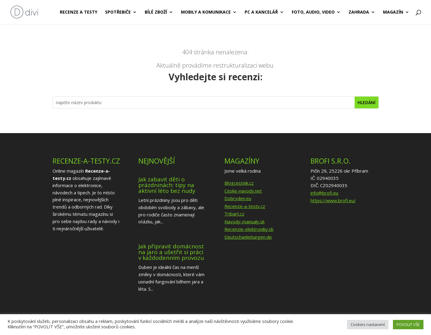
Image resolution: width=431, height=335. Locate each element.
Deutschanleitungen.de (248, 237)
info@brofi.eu (324, 193)
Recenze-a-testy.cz (244, 206)
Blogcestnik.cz (239, 183)
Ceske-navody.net (243, 191)
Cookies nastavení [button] (368, 324)
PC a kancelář (261, 12)
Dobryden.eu (237, 198)
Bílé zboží (156, 12)
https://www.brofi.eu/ (333, 200)
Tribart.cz (234, 214)
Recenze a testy (78, 12)
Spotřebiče (118, 12)
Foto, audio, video (313, 12)
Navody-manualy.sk (244, 222)
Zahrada (359, 12)
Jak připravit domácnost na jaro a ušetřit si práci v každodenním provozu (171, 252)
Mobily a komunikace (206, 12)
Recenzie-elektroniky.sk (248, 229)
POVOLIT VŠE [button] (408, 324)
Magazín (393, 12)
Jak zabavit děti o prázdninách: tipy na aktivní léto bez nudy (166, 185)
